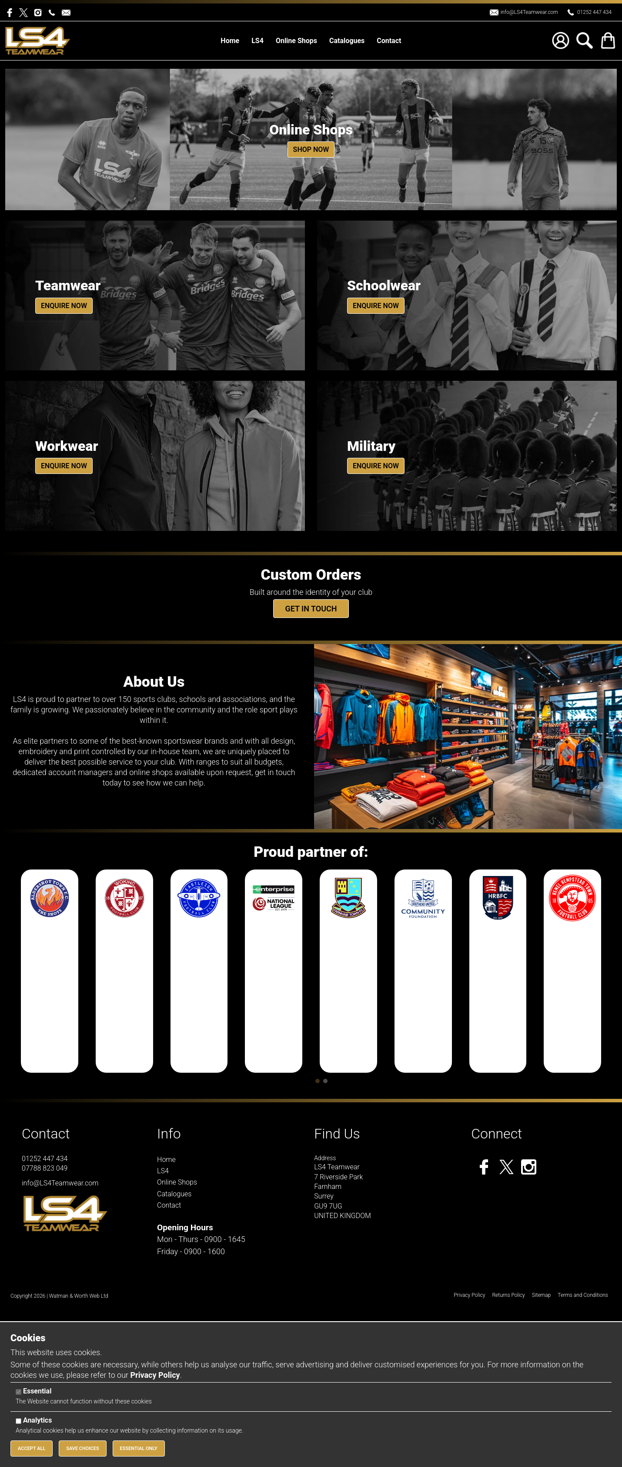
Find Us (337, 1289)
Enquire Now (64, 607)
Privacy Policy (155, 1375)
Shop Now (311, 451)
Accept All (31, 1448)
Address (325, 1313)
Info (169, 1289)
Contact (46, 1289)
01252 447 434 (594, 12)
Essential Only (138, 1448)
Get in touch (311, 909)
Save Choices (82, 1448)
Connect (496, 1289)
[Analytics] (18, 1421)
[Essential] (18, 1392)
